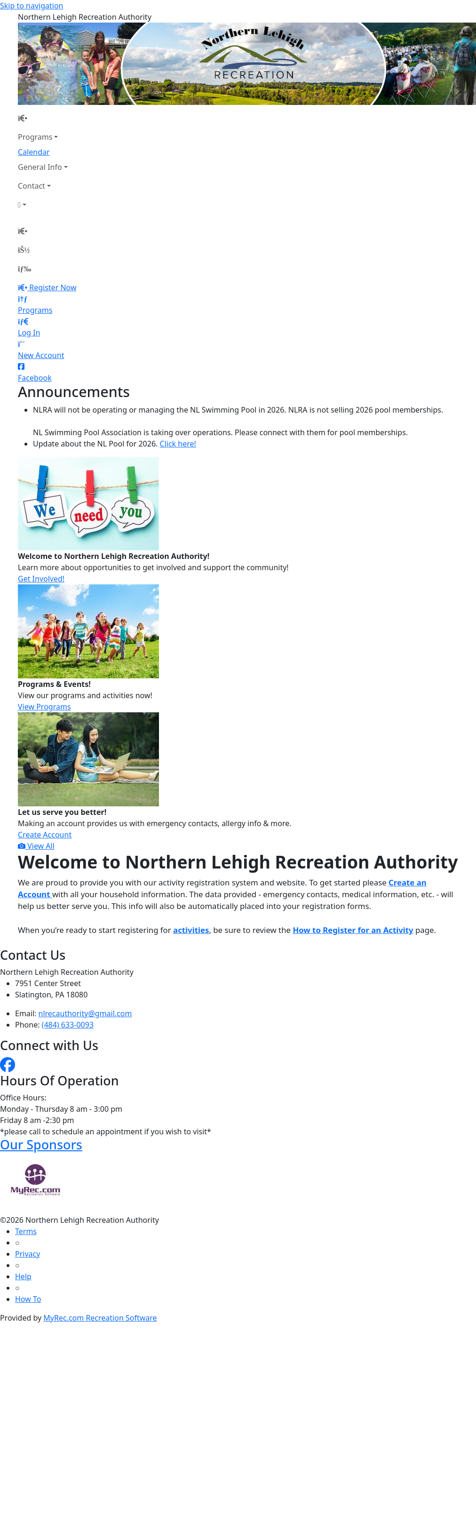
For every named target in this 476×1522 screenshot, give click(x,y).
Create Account (44, 834)
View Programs (44, 706)
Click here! (178, 443)
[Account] (43, 204)
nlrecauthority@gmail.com (85, 1013)
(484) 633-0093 (68, 1025)
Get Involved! (41, 579)
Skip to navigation (31, 5)
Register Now (52, 287)
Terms (26, 1231)
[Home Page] (43, 118)
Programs (35, 137)
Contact (31, 186)
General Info (40, 167)
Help (23, 1276)
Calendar (34, 152)
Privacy (27, 1254)
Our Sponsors (41, 1144)
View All (36, 846)
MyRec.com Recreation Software (100, 1318)
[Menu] (24, 268)
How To (28, 1299)
